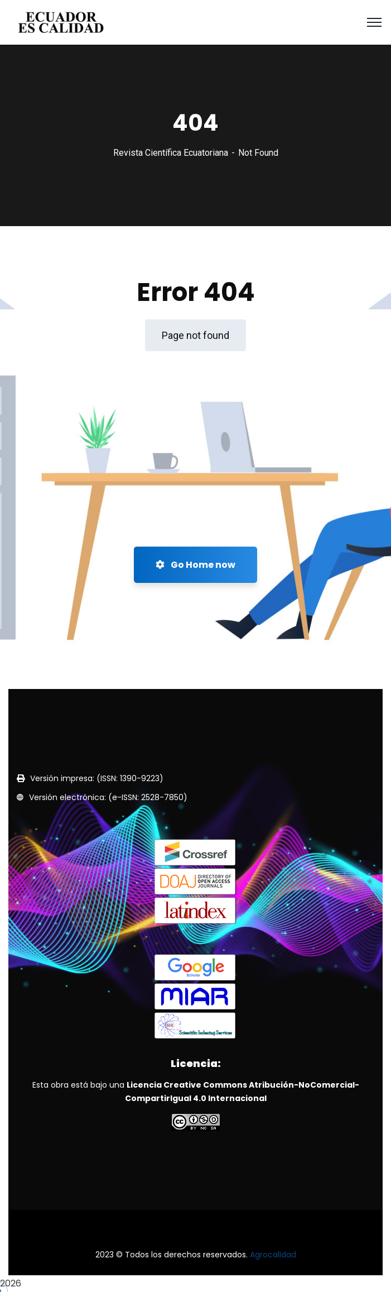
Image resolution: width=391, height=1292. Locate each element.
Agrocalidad (273, 1254)
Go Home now (195, 564)
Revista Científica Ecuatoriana (170, 152)
